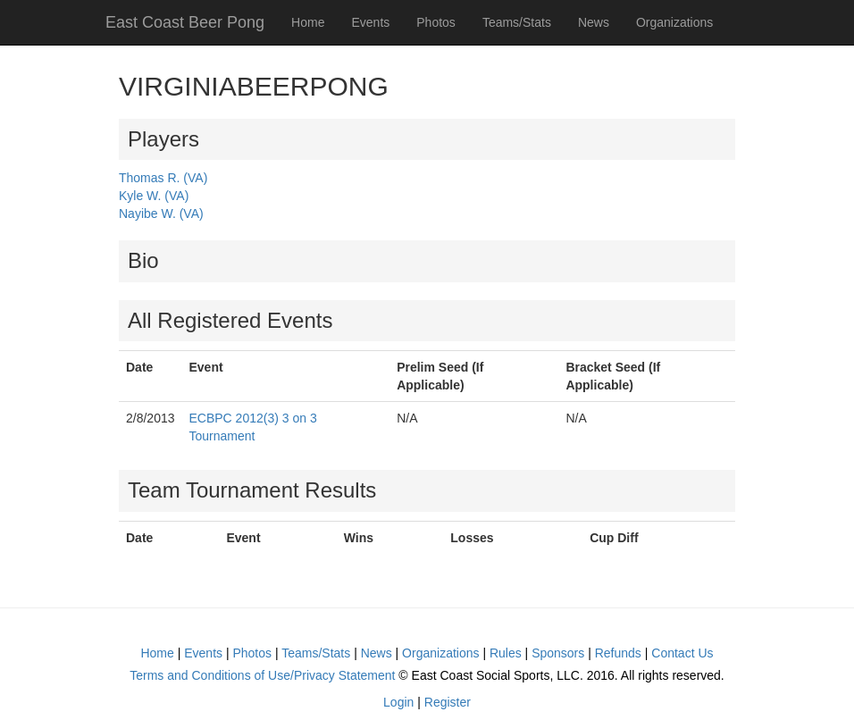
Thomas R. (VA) (163, 178)
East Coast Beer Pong (184, 22)
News (593, 22)
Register (447, 702)
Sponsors (558, 653)
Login (398, 702)
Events (370, 22)
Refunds (618, 653)
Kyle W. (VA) (153, 195)
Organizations (674, 22)
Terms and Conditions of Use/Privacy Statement (262, 675)
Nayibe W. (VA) (161, 213)
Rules (506, 653)
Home (307, 22)
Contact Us (682, 653)
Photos (436, 22)
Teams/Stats (516, 22)
